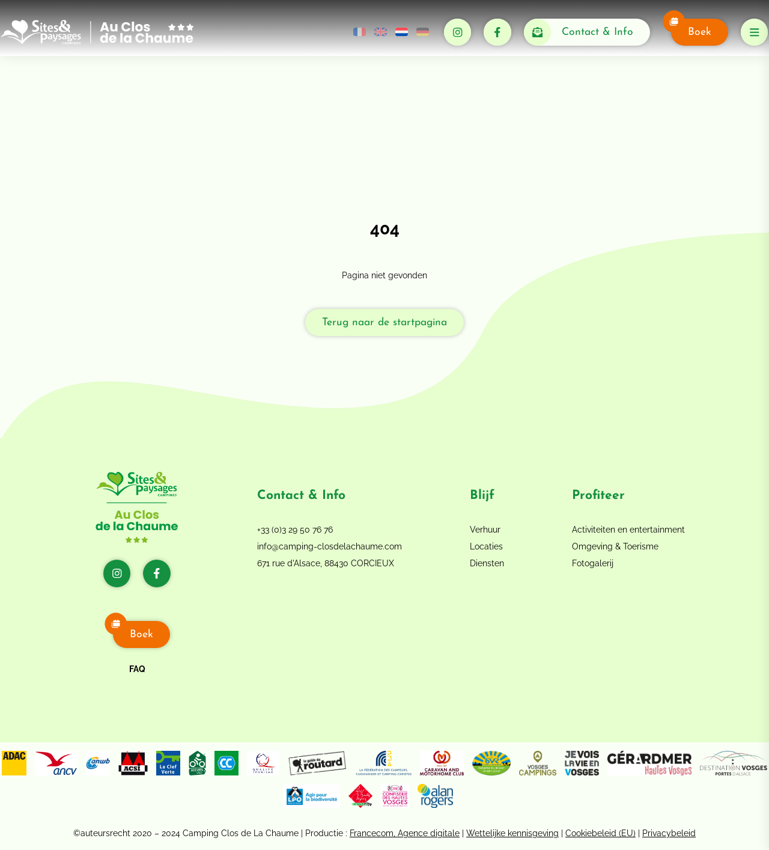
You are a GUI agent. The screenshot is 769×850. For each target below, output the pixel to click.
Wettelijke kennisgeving (512, 833)
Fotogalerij (592, 563)
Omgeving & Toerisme (615, 546)
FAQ (137, 669)
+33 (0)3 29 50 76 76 (295, 529)
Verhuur (485, 529)
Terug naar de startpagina (384, 322)
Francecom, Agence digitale (405, 833)
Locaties (486, 546)
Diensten (487, 563)
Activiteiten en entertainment (628, 529)
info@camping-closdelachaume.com (329, 546)
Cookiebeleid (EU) (600, 833)
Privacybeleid (669, 833)
